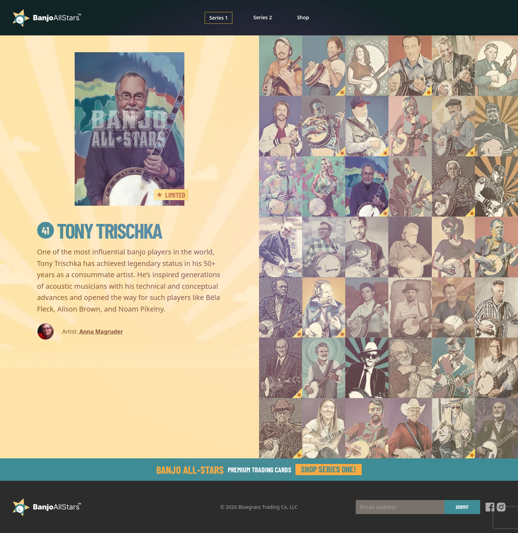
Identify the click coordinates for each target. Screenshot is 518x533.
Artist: (70, 331)
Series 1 (218, 17)
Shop (303, 17)
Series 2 (262, 17)
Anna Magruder (101, 331)
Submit (462, 507)
